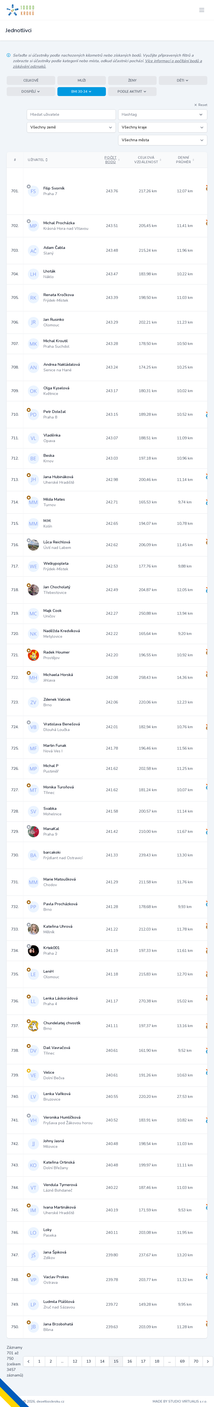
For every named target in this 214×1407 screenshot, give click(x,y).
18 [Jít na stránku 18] (157, 1361)
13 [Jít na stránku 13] (88, 1361)
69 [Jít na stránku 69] (182, 1361)
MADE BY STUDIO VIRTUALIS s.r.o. (180, 1401)
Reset (200, 105)
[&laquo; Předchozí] (28, 1361)
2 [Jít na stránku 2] (51, 1361)
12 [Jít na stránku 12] (75, 1361)
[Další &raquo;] (208, 1361)
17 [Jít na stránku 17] (143, 1361)
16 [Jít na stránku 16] (129, 1361)
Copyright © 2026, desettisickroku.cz (35, 1401)
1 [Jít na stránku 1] (39, 1361)
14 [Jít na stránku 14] (102, 1361)
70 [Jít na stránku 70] (196, 1361)
